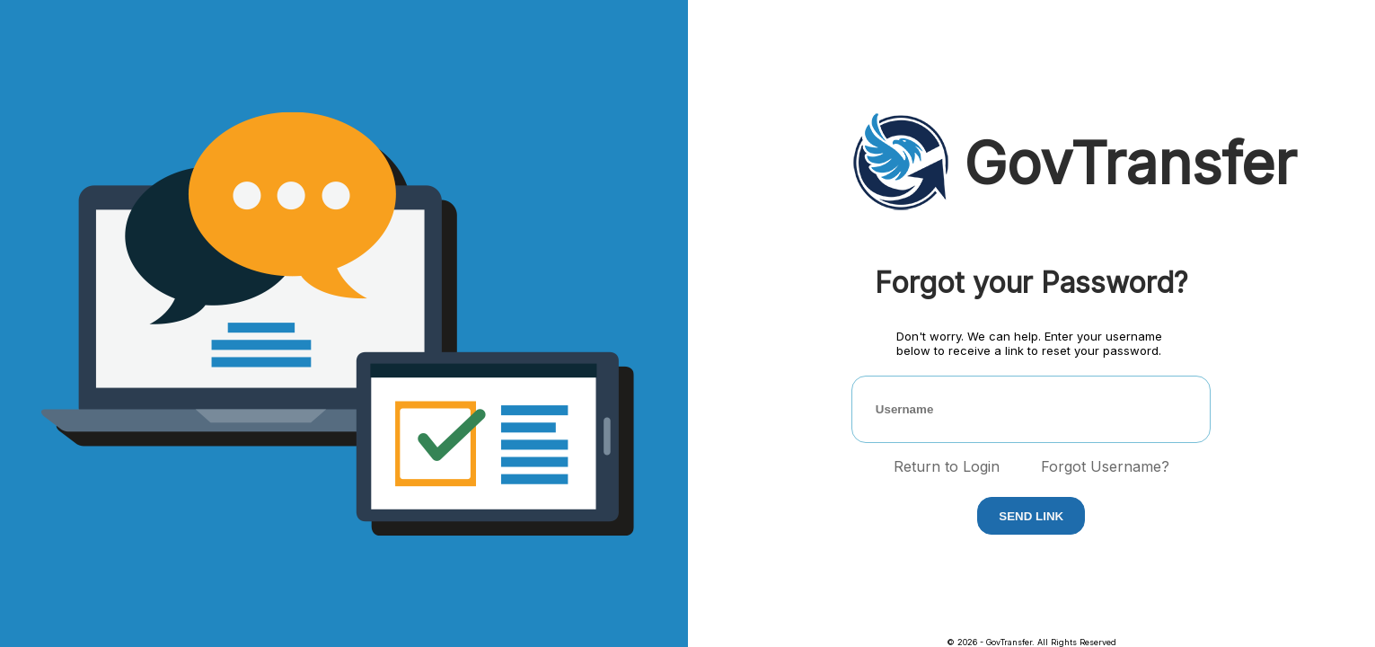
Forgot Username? (1105, 466)
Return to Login (947, 466)
